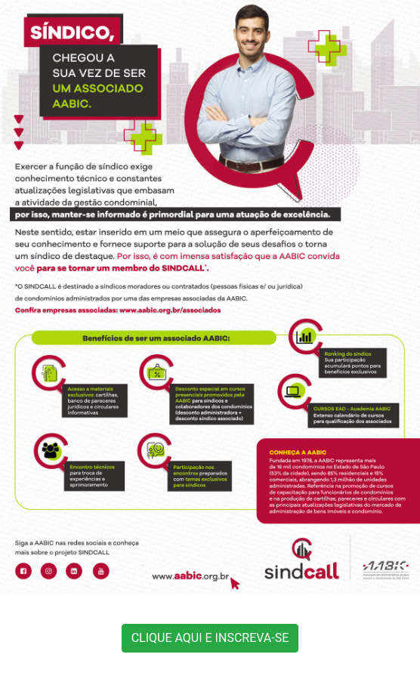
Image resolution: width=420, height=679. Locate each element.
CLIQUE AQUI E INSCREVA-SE (210, 638)
